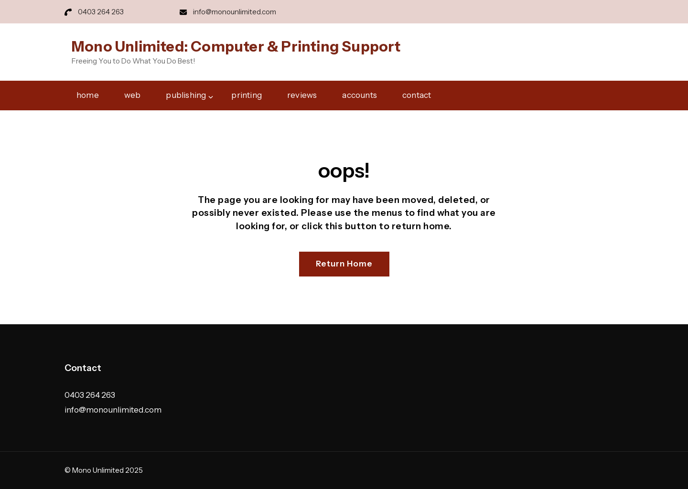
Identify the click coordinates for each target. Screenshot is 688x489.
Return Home (344, 263)
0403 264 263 (101, 11)
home (87, 95)
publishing (186, 95)
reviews (302, 95)
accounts (359, 95)
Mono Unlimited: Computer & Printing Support (236, 46)
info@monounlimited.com (234, 11)
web (132, 95)
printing (246, 95)
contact (416, 95)
